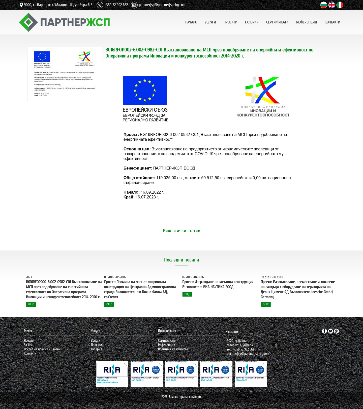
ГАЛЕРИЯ (252, 21)
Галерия (96, 349)
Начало (29, 340)
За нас (28, 345)
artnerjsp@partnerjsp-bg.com (249, 354)
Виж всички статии (181, 231)
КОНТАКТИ (332, 21)
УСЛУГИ (210, 21)
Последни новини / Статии (42, 349)
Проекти (96, 345)
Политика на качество (173, 349)
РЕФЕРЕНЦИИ (306, 21)
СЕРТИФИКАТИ (277, 21)
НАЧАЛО (191, 21)
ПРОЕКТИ (230, 21)
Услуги (95, 340)
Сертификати (167, 340)
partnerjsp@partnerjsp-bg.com (162, 4)
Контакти (30, 353)
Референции (166, 345)
